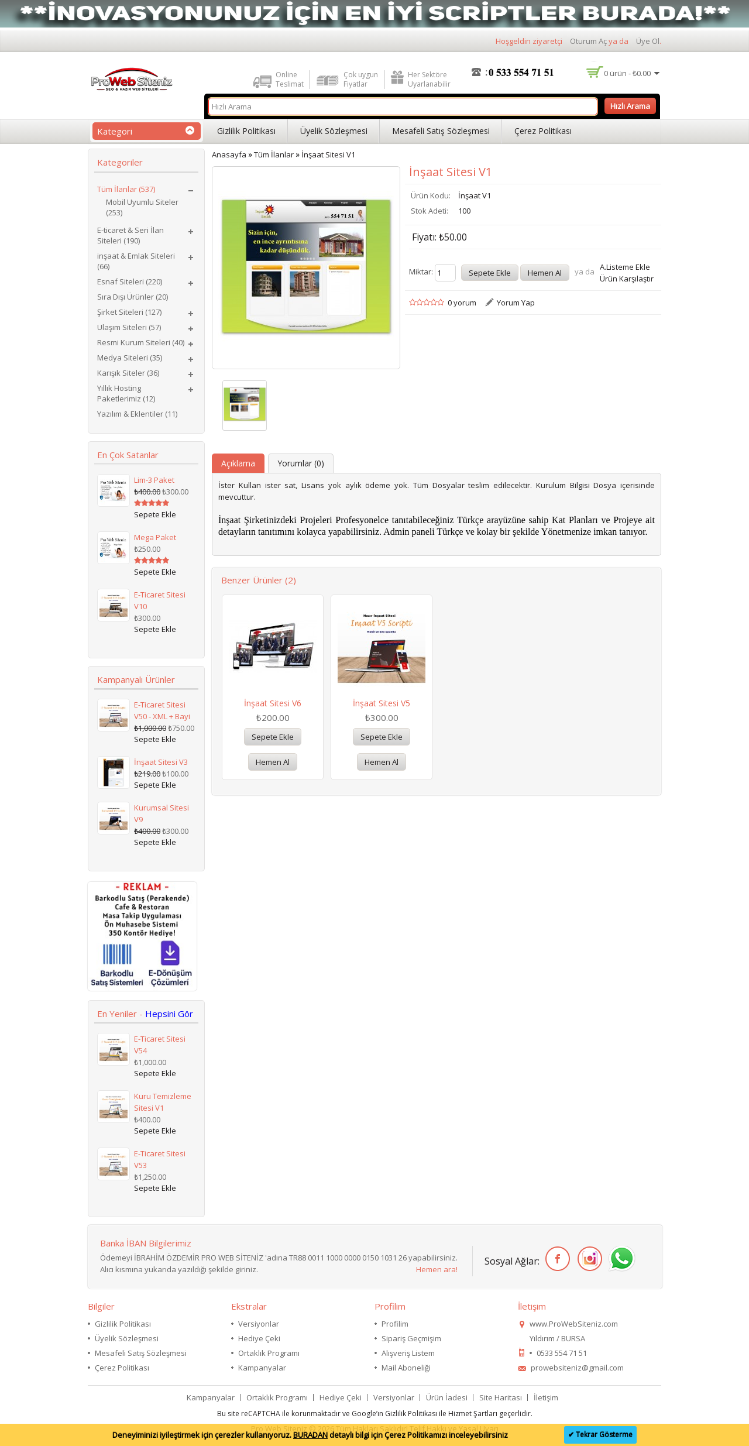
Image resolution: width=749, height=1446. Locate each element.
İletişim (546, 1397)
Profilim (395, 1323)
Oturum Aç (588, 41)
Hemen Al (273, 762)
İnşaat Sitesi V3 (161, 762)
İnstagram (588, 1259)
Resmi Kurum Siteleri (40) (140, 342)
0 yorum (462, 302)
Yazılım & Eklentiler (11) (137, 413)
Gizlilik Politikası (246, 130)
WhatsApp (620, 1259)
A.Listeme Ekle (625, 267)
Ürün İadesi (447, 1397)
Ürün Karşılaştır (627, 278)
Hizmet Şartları (472, 1413)
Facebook (556, 1259)
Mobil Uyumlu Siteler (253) (142, 207)
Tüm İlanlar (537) (126, 189)
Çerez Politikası (543, 130)
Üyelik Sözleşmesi (333, 130)
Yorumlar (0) (300, 463)
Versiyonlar (258, 1323)
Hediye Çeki (259, 1338)
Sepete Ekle (273, 736)
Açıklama (238, 463)
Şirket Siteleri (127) (129, 312)
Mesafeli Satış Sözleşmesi (441, 130)
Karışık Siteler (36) (128, 372)
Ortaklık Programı (269, 1353)
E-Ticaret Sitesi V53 (159, 1159)
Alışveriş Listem (408, 1353)
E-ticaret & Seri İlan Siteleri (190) (130, 235)
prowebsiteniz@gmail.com (577, 1367)
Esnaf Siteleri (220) (129, 281)
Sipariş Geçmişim (411, 1338)
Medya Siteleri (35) (129, 357)
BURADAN (310, 1435)
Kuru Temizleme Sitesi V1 (162, 1102)
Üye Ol (647, 41)
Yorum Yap (516, 302)
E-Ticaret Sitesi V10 (159, 600)
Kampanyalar (262, 1367)
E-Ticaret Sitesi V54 (159, 1044)
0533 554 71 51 (562, 1353)
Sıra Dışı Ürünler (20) (132, 296)
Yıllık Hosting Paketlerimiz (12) (126, 393)
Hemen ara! (437, 1269)
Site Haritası (500, 1397)
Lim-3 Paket (154, 480)
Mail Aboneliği (406, 1367)
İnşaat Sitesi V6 (272, 703)
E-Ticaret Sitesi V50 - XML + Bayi (162, 710)
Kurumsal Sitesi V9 (161, 813)
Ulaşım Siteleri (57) (129, 327)
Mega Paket (155, 537)
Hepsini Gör (169, 1013)
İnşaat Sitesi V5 (381, 703)
